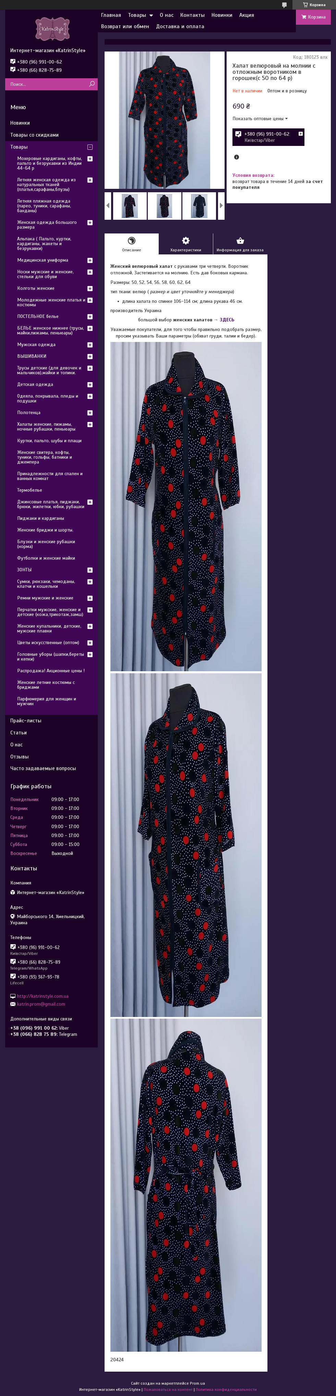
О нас (166, 15)
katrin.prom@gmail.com (41, 1004)
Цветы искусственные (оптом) (48, 642)
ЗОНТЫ (24, 570)
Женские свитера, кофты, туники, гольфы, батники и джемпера (44, 457)
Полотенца (28, 412)
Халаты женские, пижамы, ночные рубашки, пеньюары (46, 426)
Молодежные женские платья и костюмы (51, 302)
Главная (111, 15)
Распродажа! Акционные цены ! (51, 671)
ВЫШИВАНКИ (31, 356)
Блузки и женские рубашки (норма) (46, 544)
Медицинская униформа (42, 260)
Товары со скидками (34, 135)
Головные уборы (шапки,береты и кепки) (50, 656)
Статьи (18, 733)
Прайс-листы (25, 721)
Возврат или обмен (125, 26)
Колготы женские (36, 288)
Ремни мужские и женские (45, 598)
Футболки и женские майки (46, 558)
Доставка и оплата (180, 26)
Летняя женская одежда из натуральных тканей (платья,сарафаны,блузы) (46, 184)
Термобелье (29, 490)
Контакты (192, 15)
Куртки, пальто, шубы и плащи (49, 441)
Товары (137, 15)
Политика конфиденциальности (226, 1389)
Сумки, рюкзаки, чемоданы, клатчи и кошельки (46, 584)
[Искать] (92, 84)
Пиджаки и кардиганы (40, 518)
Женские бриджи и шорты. (45, 530)
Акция (246, 15)
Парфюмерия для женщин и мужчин (46, 701)
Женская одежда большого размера (47, 224)
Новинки (222, 15)
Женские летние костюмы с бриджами (46, 684)
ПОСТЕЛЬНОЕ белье (38, 316)
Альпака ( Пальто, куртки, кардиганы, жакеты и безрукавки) (44, 243)
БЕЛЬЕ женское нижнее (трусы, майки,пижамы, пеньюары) (50, 330)
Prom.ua (197, 1383)
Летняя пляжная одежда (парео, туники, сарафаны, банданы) (44, 206)
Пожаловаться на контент (168, 1389)
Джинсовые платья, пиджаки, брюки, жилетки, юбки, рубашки (50, 504)
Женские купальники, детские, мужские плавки (49, 628)
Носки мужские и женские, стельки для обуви (45, 274)
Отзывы (19, 757)
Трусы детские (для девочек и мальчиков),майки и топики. (49, 370)
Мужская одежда (36, 344)
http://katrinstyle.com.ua (43, 996)
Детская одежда (35, 384)
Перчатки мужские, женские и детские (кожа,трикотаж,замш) (50, 612)
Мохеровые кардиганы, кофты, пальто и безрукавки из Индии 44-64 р (49, 163)
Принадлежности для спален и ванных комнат (50, 476)
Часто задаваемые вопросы (43, 768)
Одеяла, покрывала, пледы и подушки (47, 398)
